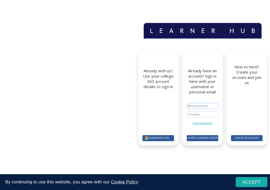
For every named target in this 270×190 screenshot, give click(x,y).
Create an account (247, 138)
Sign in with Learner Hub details (202, 138)
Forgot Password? (202, 123)
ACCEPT (252, 182)
